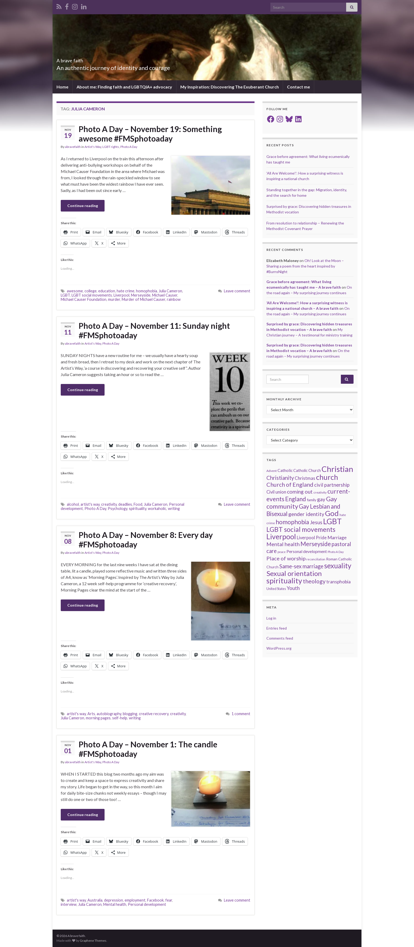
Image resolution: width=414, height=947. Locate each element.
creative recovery (153, 713)
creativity (109, 504)
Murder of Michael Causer (143, 299)
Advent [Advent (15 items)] (271, 471)
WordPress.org (278, 648)
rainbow (174, 299)
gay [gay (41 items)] (321, 499)
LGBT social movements (92, 295)
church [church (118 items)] (327, 477)
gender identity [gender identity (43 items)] (306, 514)
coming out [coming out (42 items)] (300, 492)
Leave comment (237, 291)
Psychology (117, 508)
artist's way (90, 504)
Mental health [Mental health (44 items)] (283, 544)
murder (114, 299)
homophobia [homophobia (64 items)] (292, 522)
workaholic (157, 508)
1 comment (241, 713)
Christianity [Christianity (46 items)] (280, 478)
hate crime (125, 291)
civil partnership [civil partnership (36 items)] (332, 485)
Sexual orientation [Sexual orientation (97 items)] (294, 573)
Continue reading (82, 205)
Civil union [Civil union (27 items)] (276, 492)
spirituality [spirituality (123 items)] (284, 580)
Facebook (155, 900)
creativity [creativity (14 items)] (320, 492)
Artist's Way (92, 147)
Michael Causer (164, 295)
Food (138, 504)
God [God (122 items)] (332, 513)
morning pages (98, 718)
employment (135, 900)
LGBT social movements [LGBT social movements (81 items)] (300, 529)
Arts (91, 713)
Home (62, 86)
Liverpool (121, 295)
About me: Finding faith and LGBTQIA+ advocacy (124, 86)
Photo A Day (128, 147)
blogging (130, 713)
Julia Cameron (170, 291)
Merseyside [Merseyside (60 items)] (315, 543)
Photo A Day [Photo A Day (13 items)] (336, 552)
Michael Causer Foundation (83, 299)
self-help (119, 718)
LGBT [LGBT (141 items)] (332, 521)
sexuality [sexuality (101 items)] (337, 565)
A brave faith (78, 59)
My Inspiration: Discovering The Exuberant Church (229, 86)
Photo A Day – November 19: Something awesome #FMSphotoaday (150, 133)
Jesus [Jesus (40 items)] (316, 522)
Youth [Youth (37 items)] (293, 588)
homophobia (146, 291)
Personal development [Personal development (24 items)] (306, 551)
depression (113, 900)
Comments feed (279, 638)
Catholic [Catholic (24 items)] (285, 470)
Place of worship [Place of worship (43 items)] (285, 558)
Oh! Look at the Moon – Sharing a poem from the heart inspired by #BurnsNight (305, 266)
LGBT (65, 295)
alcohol (73, 504)
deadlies (125, 504)
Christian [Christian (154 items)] (337, 468)
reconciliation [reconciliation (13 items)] (315, 559)
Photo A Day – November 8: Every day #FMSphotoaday (146, 539)
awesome (75, 291)
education (106, 291)
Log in (271, 618)
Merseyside (140, 295)
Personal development (147, 904)
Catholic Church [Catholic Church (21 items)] (307, 470)
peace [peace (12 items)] (281, 552)
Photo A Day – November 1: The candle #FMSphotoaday (148, 748)
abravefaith (73, 147)
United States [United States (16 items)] (276, 589)
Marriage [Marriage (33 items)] (337, 537)
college (90, 291)
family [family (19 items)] (311, 500)
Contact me (298, 86)
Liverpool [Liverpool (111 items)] (281, 536)
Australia (94, 900)
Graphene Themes (93, 941)
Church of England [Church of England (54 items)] (289, 484)
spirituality (137, 508)
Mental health (114, 904)
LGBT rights (110, 147)
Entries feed (276, 628)
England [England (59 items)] (295, 499)
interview (69, 904)
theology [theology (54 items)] (314, 581)
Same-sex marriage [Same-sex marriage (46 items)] (301, 566)
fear (168, 900)
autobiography (109, 713)
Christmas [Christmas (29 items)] (305, 478)
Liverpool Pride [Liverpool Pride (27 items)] (312, 537)
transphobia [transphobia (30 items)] (338, 581)
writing (174, 508)
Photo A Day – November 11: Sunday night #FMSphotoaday (154, 330)
